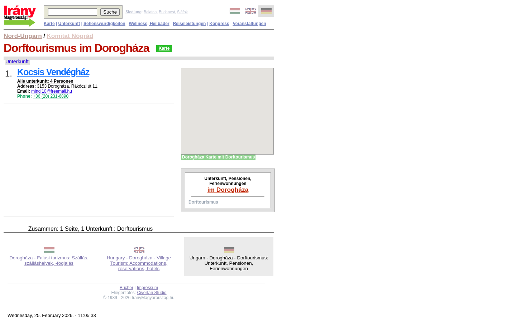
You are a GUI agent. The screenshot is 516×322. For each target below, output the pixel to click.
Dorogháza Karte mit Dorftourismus (218, 157)
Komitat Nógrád (70, 35)
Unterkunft (17, 61)
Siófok (182, 12)
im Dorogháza (228, 189)
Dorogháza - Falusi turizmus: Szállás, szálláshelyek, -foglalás (49, 260)
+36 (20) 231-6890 (50, 96)
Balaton (150, 12)
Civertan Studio (152, 292)
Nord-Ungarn (23, 35)
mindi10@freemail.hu (51, 91)
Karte (164, 48)
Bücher (126, 287)
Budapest (167, 12)
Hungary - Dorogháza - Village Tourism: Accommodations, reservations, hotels (139, 263)
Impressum (147, 287)
